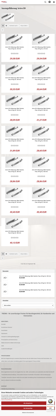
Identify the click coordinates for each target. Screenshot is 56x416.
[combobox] (13, 25)
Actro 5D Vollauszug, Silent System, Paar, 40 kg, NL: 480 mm (14, 170)
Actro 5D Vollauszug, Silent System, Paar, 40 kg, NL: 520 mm (14, 201)
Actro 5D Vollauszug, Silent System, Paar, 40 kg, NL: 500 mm (41, 170)
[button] (3, 25)
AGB (2, 346)
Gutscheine (4, 330)
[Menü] (53, 399)
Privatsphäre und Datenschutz (9, 339)
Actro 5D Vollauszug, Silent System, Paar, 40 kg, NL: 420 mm (14, 140)
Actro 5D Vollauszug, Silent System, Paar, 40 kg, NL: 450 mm (41, 140)
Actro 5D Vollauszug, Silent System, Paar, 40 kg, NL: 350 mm (14, 109)
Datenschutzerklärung (6, 399)
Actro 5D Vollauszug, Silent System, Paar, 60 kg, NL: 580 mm (14, 232)
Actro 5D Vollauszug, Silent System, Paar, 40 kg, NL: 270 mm (41, 47)
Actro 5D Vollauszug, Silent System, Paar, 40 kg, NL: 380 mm (41, 109)
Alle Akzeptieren (28, 403)
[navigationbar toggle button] (54, 2)
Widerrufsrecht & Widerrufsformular (10, 342)
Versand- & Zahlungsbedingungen (10, 336)
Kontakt (3, 324)
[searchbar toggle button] (45, 2)
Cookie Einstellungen (6, 348)
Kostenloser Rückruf (6, 327)
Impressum (4, 333)
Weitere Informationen (28, 412)
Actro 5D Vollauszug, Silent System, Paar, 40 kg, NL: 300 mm (14, 78)
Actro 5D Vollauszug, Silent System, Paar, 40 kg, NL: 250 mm (14, 47)
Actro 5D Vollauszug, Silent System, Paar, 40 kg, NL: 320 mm (41, 78)
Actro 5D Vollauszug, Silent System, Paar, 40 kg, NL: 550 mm (41, 201)
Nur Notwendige (28, 408)
